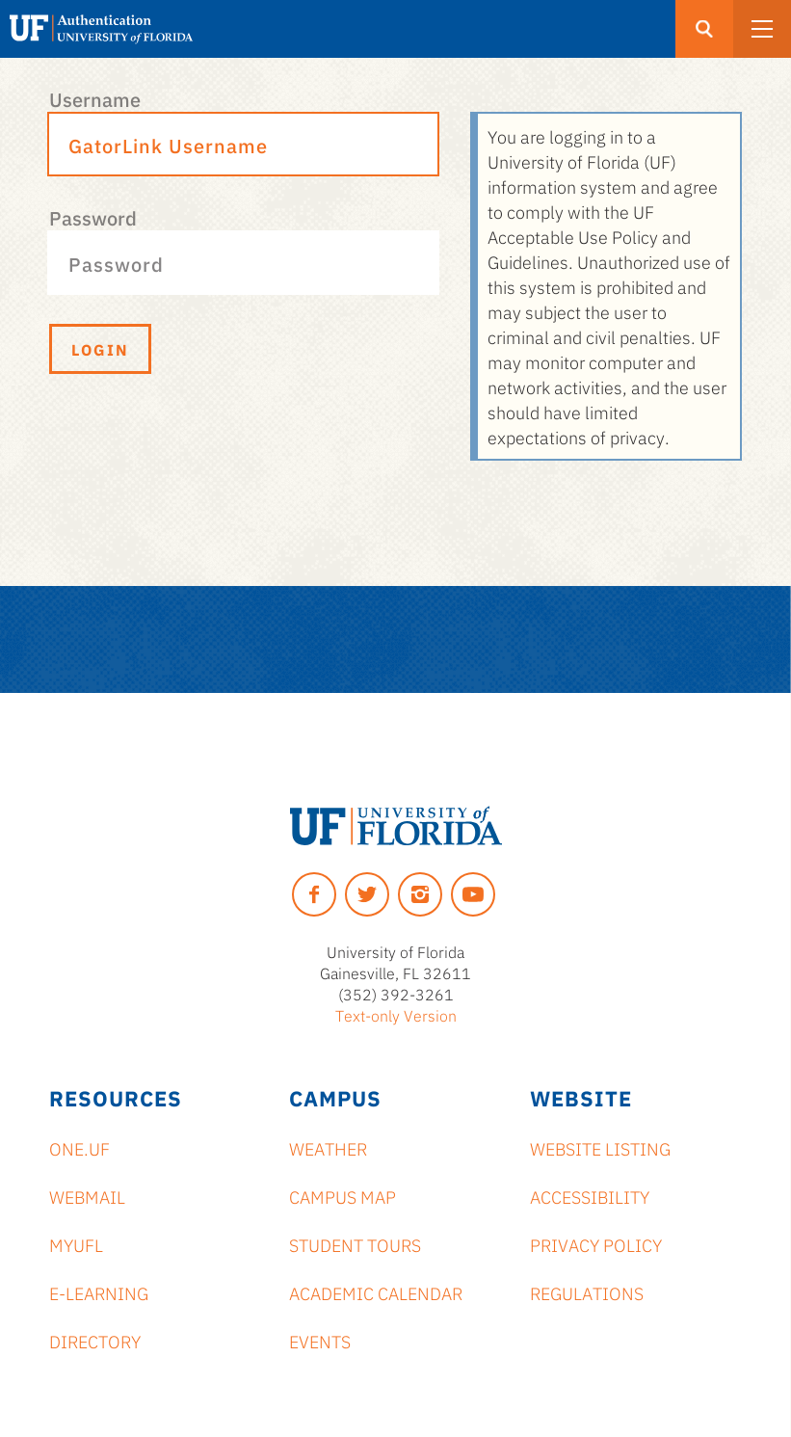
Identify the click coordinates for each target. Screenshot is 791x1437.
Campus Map (342, 1196)
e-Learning (98, 1292)
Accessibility (589, 1196)
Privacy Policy (596, 1244)
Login (100, 348)
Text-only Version (396, 1014)
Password (93, 216)
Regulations (587, 1292)
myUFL (76, 1244)
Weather (328, 1147)
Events (320, 1340)
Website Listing (600, 1147)
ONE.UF (79, 1147)
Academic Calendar (375, 1292)
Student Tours (355, 1244)
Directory (95, 1340)
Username (95, 98)
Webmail (87, 1196)
